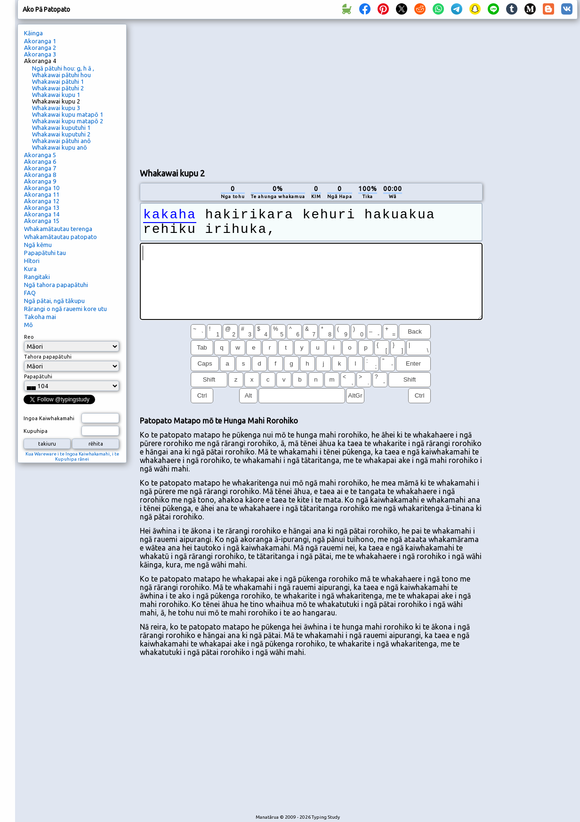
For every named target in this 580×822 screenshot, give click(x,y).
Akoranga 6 (40, 161)
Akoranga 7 (40, 168)
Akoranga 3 (40, 54)
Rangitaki (37, 276)
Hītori (32, 260)
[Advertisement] (301, 92)
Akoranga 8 (40, 174)
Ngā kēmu (38, 244)
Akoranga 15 (41, 220)
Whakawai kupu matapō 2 (67, 121)
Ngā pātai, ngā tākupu (54, 300)
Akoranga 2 (40, 47)
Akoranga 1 (40, 41)
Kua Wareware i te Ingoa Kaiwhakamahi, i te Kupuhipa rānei (72, 456)
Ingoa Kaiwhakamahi (49, 418)
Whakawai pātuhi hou (61, 75)
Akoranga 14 (41, 214)
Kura (30, 268)
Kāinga (33, 33)
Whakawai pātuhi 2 (58, 88)
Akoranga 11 (41, 194)
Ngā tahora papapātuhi (56, 284)
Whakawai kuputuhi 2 (61, 134)
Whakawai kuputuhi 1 (61, 127)
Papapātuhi (38, 376)
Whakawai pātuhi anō (61, 140)
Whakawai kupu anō (59, 147)
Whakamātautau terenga (58, 228)
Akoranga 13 (41, 207)
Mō (28, 324)
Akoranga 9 (40, 181)
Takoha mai (40, 316)
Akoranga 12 (41, 201)
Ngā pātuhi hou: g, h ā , (63, 68)
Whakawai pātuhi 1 (58, 81)
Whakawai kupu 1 (56, 94)
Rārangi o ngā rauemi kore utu (65, 308)
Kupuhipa (36, 431)
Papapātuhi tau (45, 252)
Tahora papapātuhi (48, 356)
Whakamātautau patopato (60, 236)
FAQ (30, 292)
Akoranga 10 (41, 187)
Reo (29, 337)
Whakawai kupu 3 (56, 107)
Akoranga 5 (40, 155)
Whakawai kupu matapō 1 (67, 114)
